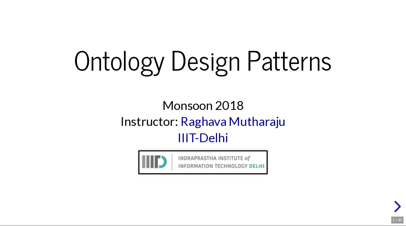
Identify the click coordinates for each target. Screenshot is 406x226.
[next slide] (396, 206)
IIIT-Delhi (203, 137)
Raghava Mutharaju (233, 121)
